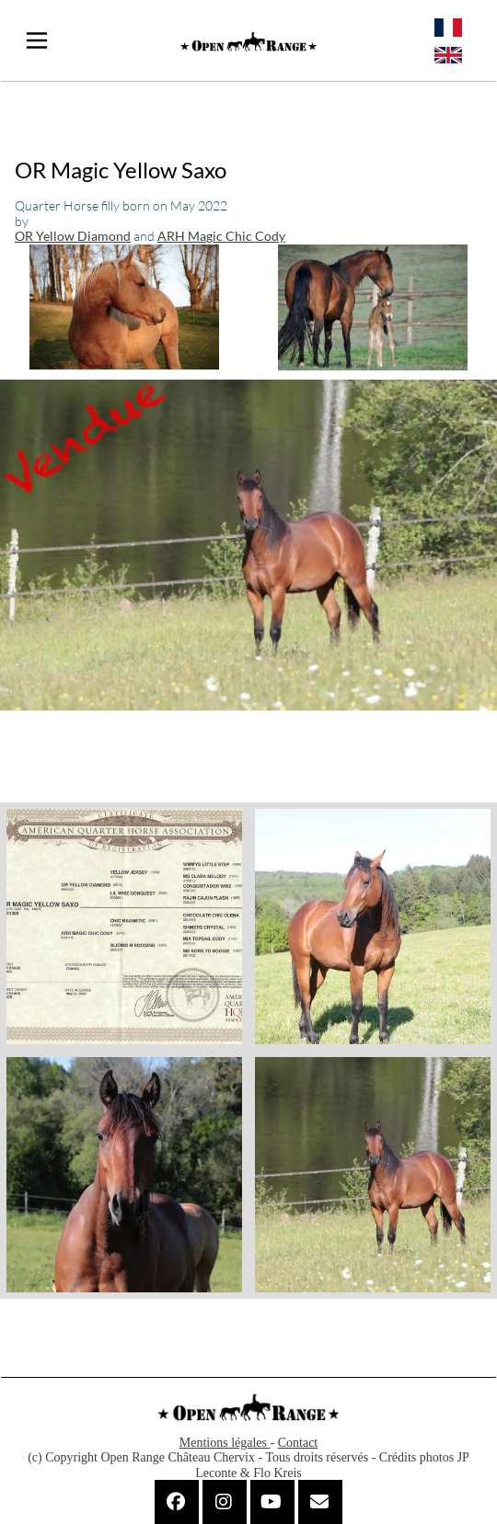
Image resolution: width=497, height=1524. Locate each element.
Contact (298, 1443)
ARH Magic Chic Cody (221, 236)
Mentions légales (225, 1443)
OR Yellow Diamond (73, 236)
